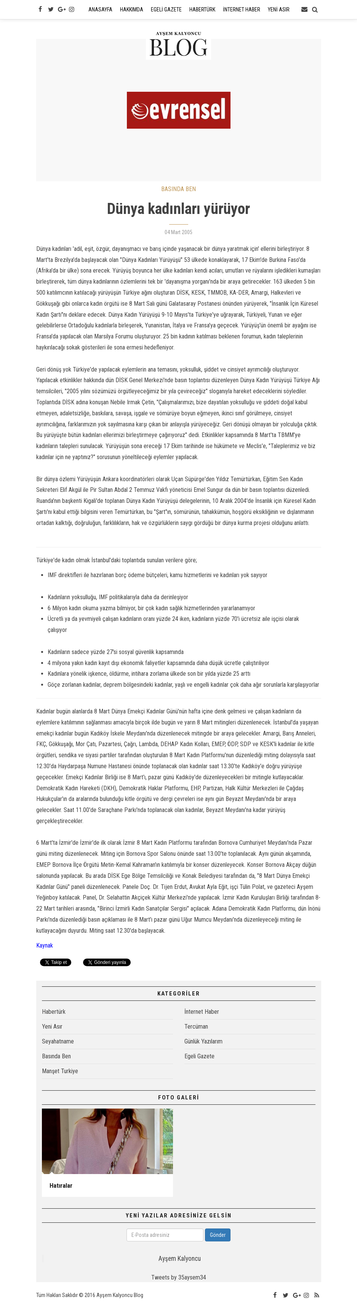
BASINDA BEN (178, 189)
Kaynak (44, 945)
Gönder (218, 1235)
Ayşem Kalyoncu (179, 1258)
